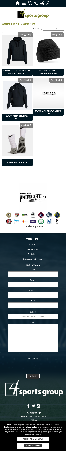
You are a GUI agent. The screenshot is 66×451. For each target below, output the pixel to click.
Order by (37, 28)
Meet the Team (32, 249)
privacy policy (31, 427)
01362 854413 (35, 413)
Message (33, 322)
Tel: (28, 413)
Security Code (33, 359)
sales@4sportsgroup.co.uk (36, 417)
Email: (23, 417)
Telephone (33, 290)
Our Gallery (32, 254)
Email (33, 301)
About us (32, 245)
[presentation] (33, 365)
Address (34, 420)
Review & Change (33, 445)
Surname (33, 280)
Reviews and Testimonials (32, 259)
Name (33, 270)
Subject (33, 312)
